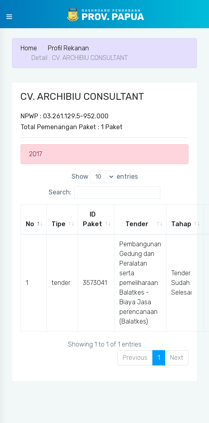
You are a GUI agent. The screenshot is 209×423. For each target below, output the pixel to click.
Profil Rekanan (68, 48)
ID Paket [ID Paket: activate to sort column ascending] (92, 219)
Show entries (105, 177)
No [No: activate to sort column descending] (30, 224)
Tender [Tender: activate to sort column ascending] (136, 224)
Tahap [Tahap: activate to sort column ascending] (181, 224)
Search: (104, 192)
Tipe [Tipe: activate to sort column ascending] (58, 224)
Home (28, 48)
